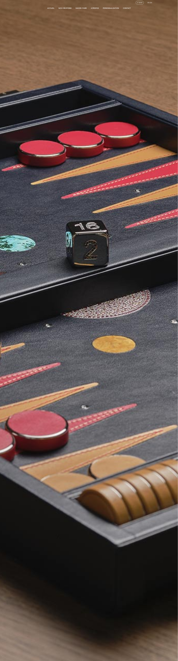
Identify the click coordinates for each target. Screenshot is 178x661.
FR (148, 3)
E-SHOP (139, 3)
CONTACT (127, 8)
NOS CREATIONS (64, 8)
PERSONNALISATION (111, 8)
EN (151, 3)
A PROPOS (95, 8)
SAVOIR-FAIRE (81, 8)
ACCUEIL (50, 8)
